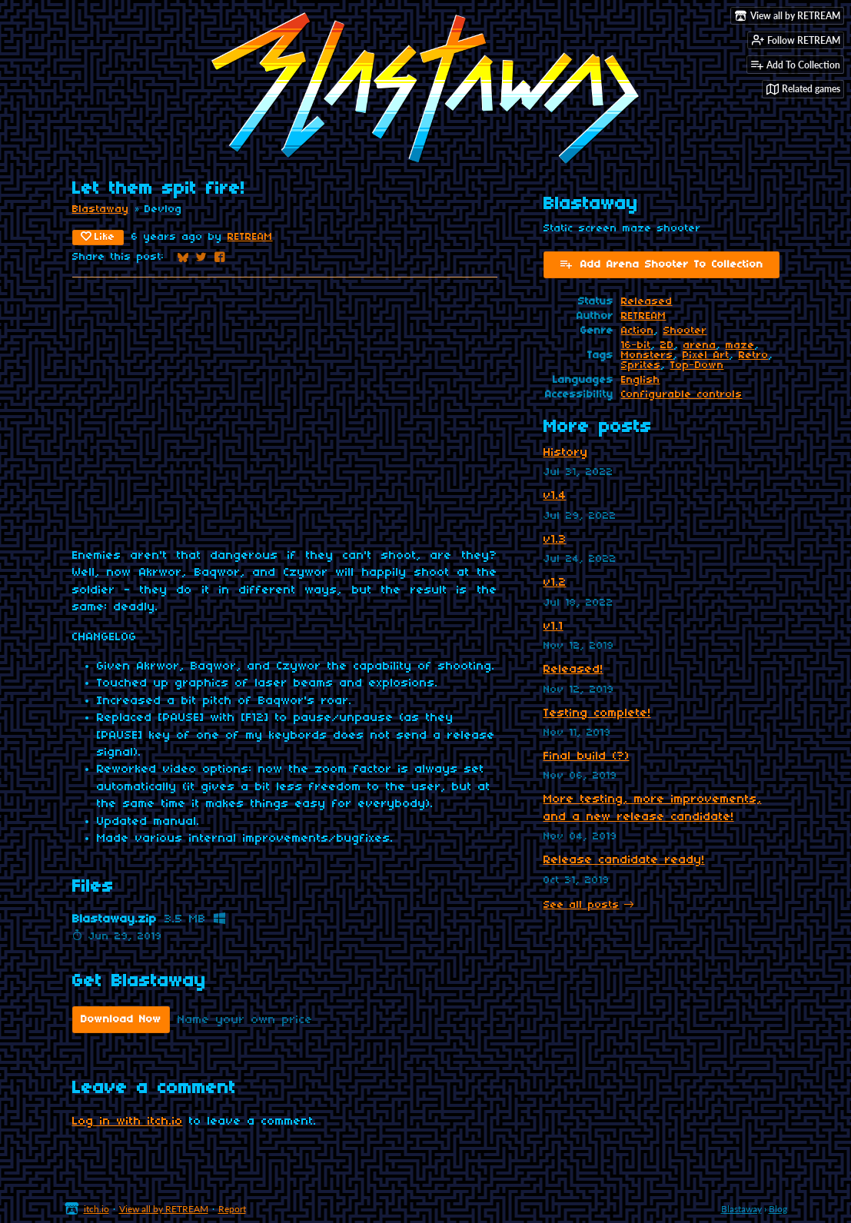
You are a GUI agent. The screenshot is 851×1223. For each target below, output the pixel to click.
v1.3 (555, 539)
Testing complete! (597, 713)
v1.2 (555, 583)
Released (647, 302)
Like (98, 237)
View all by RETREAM (163, 1209)
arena (699, 346)
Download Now (121, 1019)
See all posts (582, 905)
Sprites (641, 366)
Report (232, 1209)
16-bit (636, 346)
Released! (573, 669)
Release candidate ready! (624, 860)
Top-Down (697, 366)
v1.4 (555, 496)
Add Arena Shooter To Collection (661, 264)
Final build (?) (587, 756)
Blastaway (100, 209)
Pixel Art (706, 356)
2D (667, 346)
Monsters (647, 356)
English (640, 380)
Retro (754, 356)
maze (740, 346)
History (566, 453)
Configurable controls (682, 395)
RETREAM (250, 237)
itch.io (96, 1209)
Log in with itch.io (127, 1121)
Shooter (685, 331)
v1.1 (553, 626)
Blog (778, 1209)
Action (637, 331)
